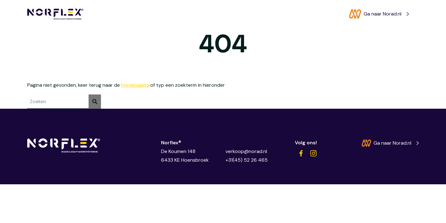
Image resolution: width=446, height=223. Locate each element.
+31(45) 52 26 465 (246, 160)
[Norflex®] (55, 14)
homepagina (135, 85)
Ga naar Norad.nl (375, 14)
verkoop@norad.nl (246, 151)
